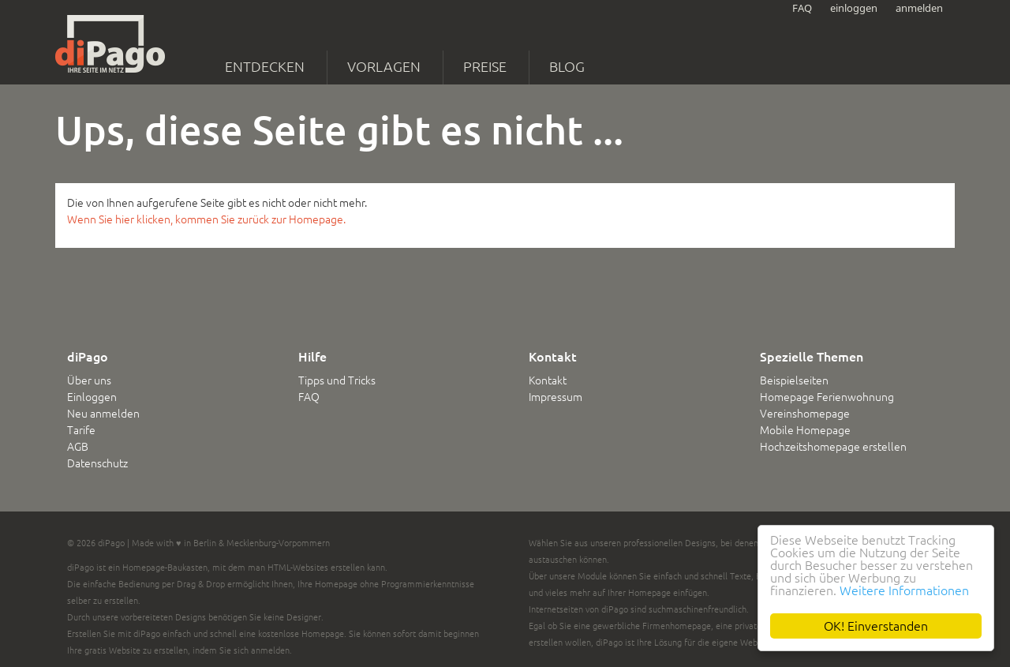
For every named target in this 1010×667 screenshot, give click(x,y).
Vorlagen (384, 66)
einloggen (853, 8)
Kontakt (548, 380)
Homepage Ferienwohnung (827, 397)
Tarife (81, 430)
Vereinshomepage (805, 413)
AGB (77, 446)
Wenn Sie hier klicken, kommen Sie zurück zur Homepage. (206, 219)
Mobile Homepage (805, 430)
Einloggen (92, 397)
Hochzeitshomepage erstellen (833, 446)
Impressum (555, 397)
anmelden (919, 8)
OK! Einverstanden (876, 626)
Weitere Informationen (904, 590)
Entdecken (265, 66)
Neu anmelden (103, 413)
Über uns (89, 380)
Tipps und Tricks (337, 380)
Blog (567, 66)
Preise (485, 66)
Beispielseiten (794, 380)
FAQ (802, 8)
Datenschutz (97, 463)
